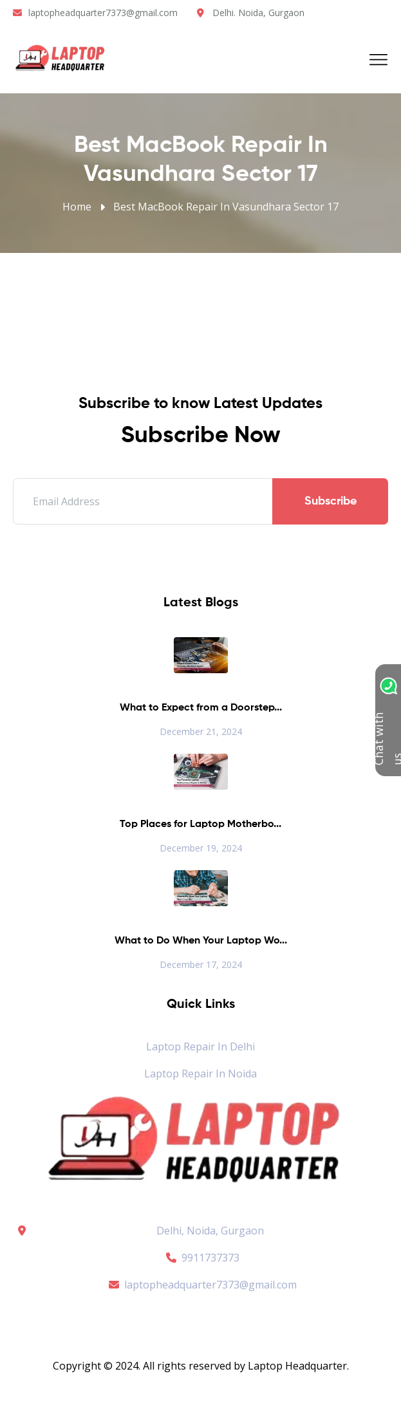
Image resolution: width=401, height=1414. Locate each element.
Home (76, 207)
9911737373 (200, 1257)
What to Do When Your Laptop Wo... (201, 941)
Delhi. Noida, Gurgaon (258, 12)
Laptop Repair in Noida (200, 1073)
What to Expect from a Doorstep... (201, 708)
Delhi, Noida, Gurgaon (210, 1230)
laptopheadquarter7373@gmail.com (103, 12)
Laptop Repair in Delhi (200, 1046)
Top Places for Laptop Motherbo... (200, 824)
